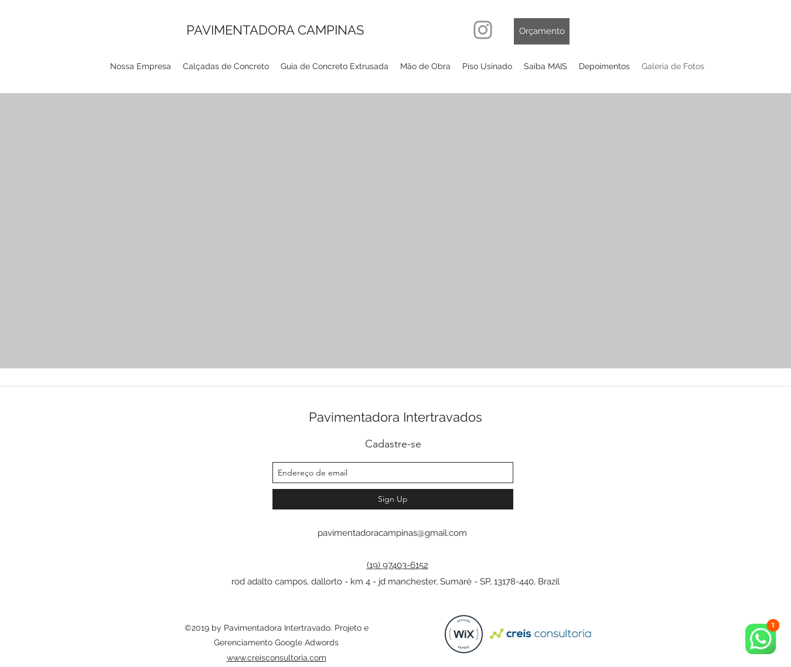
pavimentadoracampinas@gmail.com (392, 533)
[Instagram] (482, 30)
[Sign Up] (392, 499)
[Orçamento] (542, 31)
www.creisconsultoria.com (276, 657)
